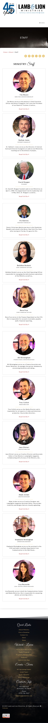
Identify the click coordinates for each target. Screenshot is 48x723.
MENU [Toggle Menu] (42, 22)
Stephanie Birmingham (24, 540)
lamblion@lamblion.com (24, 696)
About (11, 52)
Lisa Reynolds (24, 584)
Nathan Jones (24, 140)
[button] (25, 56)
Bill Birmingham (24, 358)
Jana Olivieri (24, 447)
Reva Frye (24, 310)
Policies (5, 708)
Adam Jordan (24, 495)
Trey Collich (24, 402)
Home (5, 52)
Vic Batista (24, 221)
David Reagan (24, 182)
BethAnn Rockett (24, 265)
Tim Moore (24, 95)
